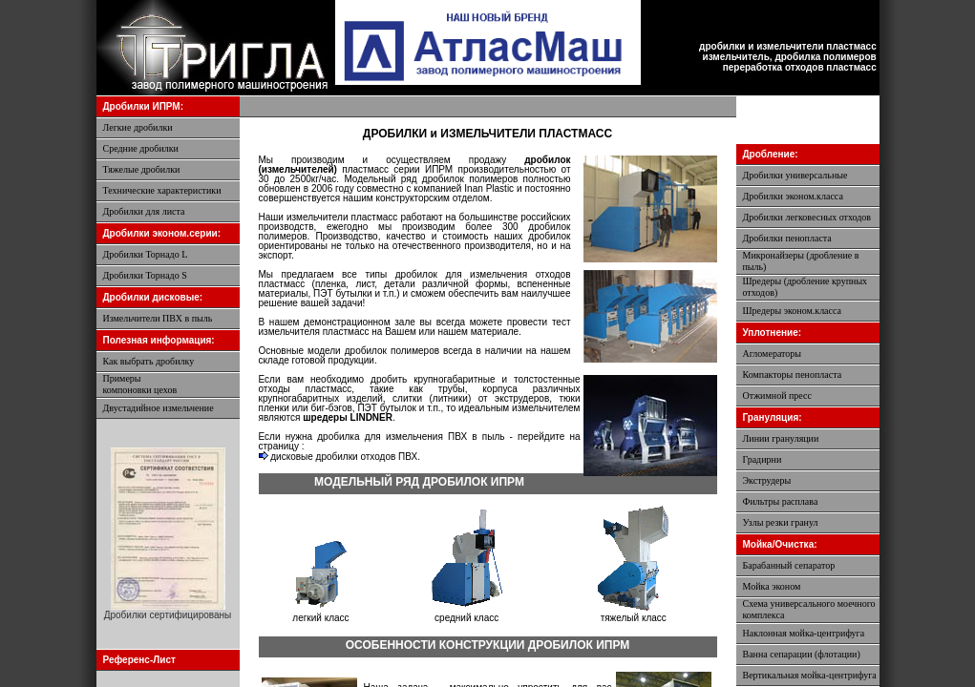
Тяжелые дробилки (141, 169)
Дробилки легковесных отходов (807, 217)
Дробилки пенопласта (787, 238)
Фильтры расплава (780, 501)
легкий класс (320, 618)
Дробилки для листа (144, 211)
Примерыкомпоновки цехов (140, 384)
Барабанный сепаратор (789, 565)
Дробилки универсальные (795, 175)
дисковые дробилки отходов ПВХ (338, 456)
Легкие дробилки (138, 127)
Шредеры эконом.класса (792, 310)
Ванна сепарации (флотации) (801, 654)
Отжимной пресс (777, 395)
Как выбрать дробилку (149, 361)
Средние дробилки (141, 148)
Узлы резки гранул (780, 522)
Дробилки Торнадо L (145, 254)
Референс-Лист (139, 660)
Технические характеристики (162, 190)
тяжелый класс (634, 618)
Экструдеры (767, 480)
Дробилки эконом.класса (793, 196)
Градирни (762, 459)
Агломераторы (772, 353)
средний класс (466, 618)
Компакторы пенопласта (792, 374)
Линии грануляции (781, 438)
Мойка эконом (772, 586)
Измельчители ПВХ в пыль (158, 318)
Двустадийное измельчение (158, 408)
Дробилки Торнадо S (145, 275)
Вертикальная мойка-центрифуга (810, 675)
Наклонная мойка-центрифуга (804, 633)
